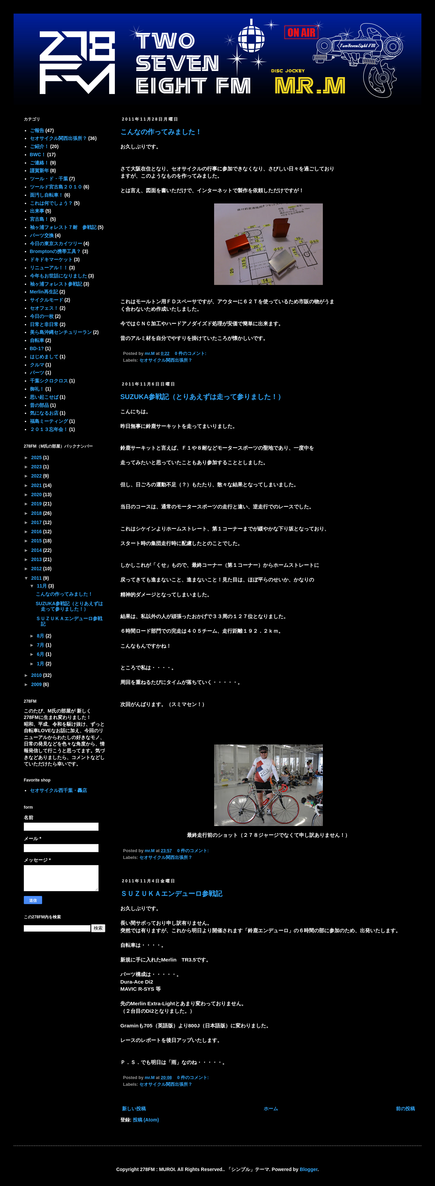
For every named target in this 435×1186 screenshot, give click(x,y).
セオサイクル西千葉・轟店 (58, 790)
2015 (37, 540)
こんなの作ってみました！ (161, 132)
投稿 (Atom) (146, 1119)
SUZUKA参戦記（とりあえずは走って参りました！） (202, 396)
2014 (37, 550)
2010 (37, 675)
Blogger (308, 1169)
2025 (37, 457)
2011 (37, 578)
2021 (37, 485)
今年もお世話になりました (58, 275)
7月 (41, 645)
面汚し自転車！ (46, 195)
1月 (41, 663)
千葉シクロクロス (49, 380)
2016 (37, 531)
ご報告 (37, 130)
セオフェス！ (44, 308)
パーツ (37, 372)
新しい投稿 (134, 1108)
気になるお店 (44, 413)
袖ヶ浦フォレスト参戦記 (56, 284)
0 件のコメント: (191, 353)
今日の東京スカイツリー (56, 243)
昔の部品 (39, 405)
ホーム (271, 1108)
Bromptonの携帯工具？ (55, 251)
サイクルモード (46, 300)
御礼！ (37, 389)
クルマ (37, 364)
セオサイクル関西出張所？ (165, 360)
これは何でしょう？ (51, 203)
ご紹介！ (39, 146)
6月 (41, 654)
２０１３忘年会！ (49, 429)
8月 (41, 636)
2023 (37, 466)
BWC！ (38, 154)
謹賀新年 (39, 170)
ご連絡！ (39, 162)
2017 (37, 522)
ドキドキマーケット (51, 259)
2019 (37, 503)
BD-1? (37, 348)
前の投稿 (405, 1108)
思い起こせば (44, 397)
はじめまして (44, 356)
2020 (37, 494)
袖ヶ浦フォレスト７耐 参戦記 (63, 227)
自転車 (37, 340)
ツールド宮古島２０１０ (56, 187)
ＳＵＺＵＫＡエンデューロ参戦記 (171, 893)
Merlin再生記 (44, 291)
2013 (37, 559)
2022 (37, 476)
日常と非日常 (44, 324)
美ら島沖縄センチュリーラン (61, 332)
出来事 (37, 211)
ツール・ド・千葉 (49, 178)
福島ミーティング (49, 421)
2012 (37, 568)
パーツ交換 (42, 235)
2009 (37, 684)
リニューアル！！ (49, 267)
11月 (42, 586)
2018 (37, 513)
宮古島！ (39, 219)
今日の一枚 (42, 316)
